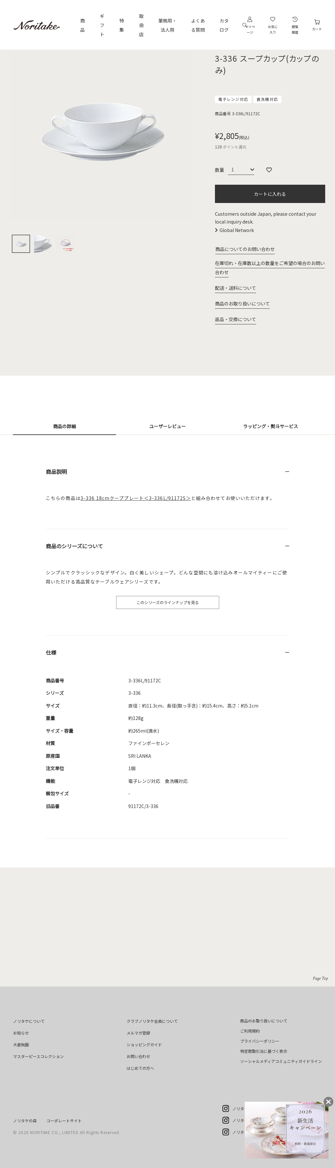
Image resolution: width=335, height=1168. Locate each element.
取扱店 (141, 25)
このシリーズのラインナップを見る (167, 602)
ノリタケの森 (25, 1120)
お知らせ (21, 1033)
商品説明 (56, 471)
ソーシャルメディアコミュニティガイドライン (281, 1061)
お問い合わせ (138, 1056)
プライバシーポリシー (259, 1041)
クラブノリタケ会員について (152, 1021)
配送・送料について (235, 288)
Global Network (237, 230)
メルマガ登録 (138, 1033)
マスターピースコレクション (38, 1056)
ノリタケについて (28, 1021)
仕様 (51, 652)
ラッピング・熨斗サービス (270, 426)
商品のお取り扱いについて (242, 303)
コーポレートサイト (64, 1120)
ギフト (102, 25)
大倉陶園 (21, 1044)
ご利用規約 (250, 1031)
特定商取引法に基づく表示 (263, 1051)
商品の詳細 (64, 426)
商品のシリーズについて (74, 546)
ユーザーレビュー (167, 426)
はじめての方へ (140, 1068)
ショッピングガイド (144, 1044)
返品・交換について (235, 319)
